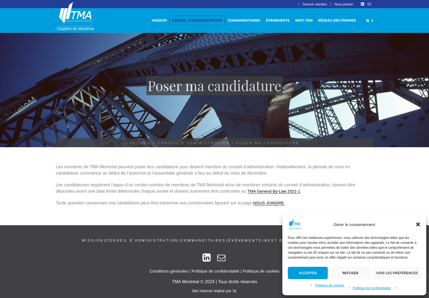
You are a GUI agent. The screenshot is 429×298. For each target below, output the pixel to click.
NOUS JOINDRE (268, 203)
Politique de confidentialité (372, 288)
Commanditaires (203, 240)
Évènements (245, 240)
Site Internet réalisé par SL (214, 291)
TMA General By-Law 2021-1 (273, 191)
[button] (418, 224)
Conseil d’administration (194, 143)
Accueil (141, 143)
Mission (93, 240)
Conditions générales (169, 271)
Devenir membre (315, 4)
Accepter (308, 273)
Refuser (350, 273)
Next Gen (277, 240)
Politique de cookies (329, 285)
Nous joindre (344, 4)
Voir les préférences (397, 273)
